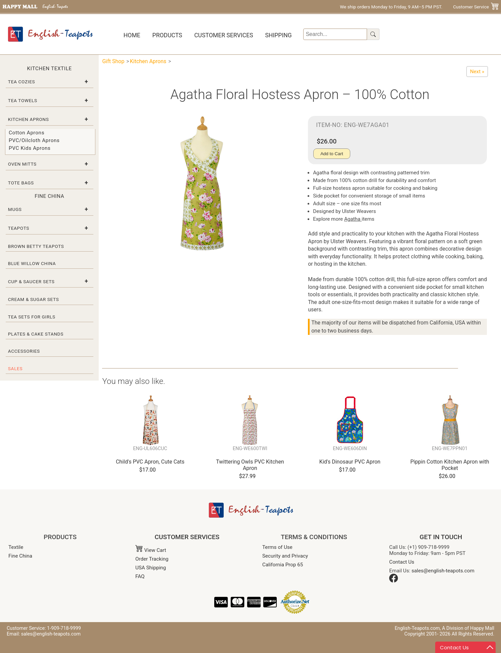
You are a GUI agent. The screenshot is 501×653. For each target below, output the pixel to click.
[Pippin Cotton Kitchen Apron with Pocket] (477, 71)
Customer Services (223, 35)
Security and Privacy (285, 556)
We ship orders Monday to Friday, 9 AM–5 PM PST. (391, 6)
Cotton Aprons (26, 133)
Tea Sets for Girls (31, 316)
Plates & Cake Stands (35, 334)
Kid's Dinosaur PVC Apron (349, 462)
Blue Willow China (32, 263)
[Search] (335, 34)
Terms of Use (277, 547)
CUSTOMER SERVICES (187, 537)
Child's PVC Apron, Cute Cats (150, 462)
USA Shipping (150, 568)
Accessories (24, 351)
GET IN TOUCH (441, 537)
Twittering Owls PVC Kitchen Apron (250, 465)
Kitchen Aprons (28, 119)
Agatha (353, 219)
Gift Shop (113, 61)
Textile (15, 547)
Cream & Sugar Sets (33, 299)
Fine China (20, 556)
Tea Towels (22, 100)
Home (132, 35)
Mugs (15, 209)
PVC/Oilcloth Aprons (34, 140)
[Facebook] (393, 581)
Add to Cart (331, 153)
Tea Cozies (21, 81)
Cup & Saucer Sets (31, 281)
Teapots (18, 228)
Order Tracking (152, 559)
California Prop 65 (282, 565)
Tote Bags (21, 182)
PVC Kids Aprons (30, 148)
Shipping (278, 35)
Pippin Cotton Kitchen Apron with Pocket (449, 465)
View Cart (150, 550)
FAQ (139, 576)
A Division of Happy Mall (468, 628)
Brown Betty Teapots (36, 246)
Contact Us (401, 562)
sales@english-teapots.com (443, 571)
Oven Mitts (22, 164)
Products (167, 35)
